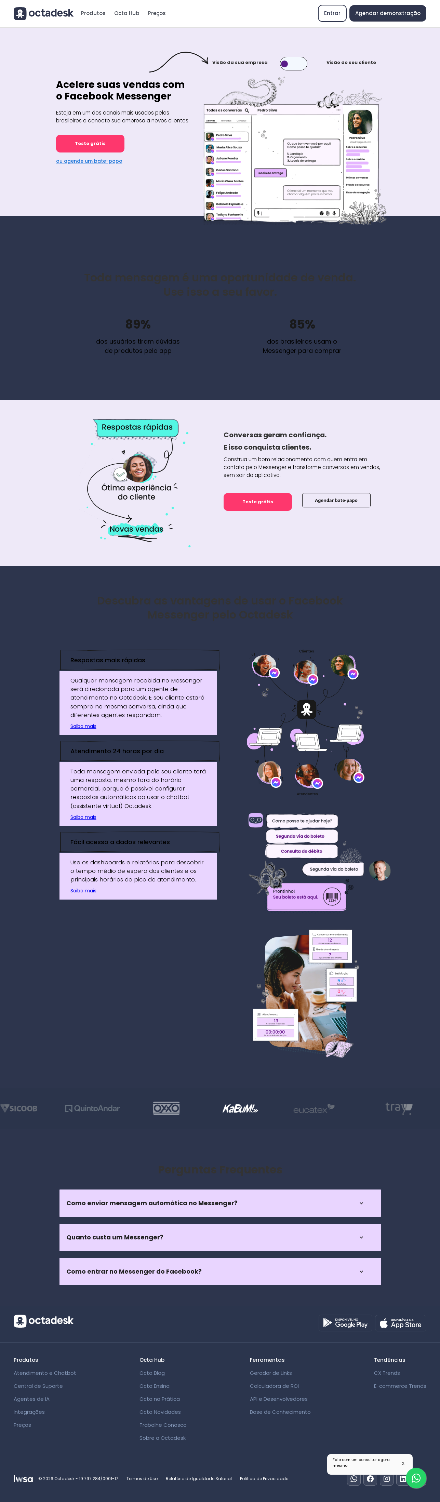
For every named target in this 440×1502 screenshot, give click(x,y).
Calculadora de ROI (274, 1386)
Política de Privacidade (264, 1478)
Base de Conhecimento (280, 1411)
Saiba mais (83, 726)
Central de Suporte (38, 1386)
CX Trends (387, 1373)
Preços (157, 13)
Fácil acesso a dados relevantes (120, 842)
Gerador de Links (271, 1373)
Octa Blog (152, 1373)
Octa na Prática (159, 1399)
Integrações (29, 1411)
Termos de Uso (142, 1478)
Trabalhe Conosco (163, 1424)
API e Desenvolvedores (279, 1399)
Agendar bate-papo (336, 500)
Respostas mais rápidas (107, 660)
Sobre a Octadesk (162, 1437)
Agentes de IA (32, 1399)
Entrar (332, 13)
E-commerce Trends (400, 1386)
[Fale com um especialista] (416, 1478)
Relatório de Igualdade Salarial (199, 1478)
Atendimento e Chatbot (45, 1373)
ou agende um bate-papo (89, 161)
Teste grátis (90, 143)
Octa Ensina (154, 1386)
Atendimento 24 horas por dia (117, 751)
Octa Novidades (160, 1411)
